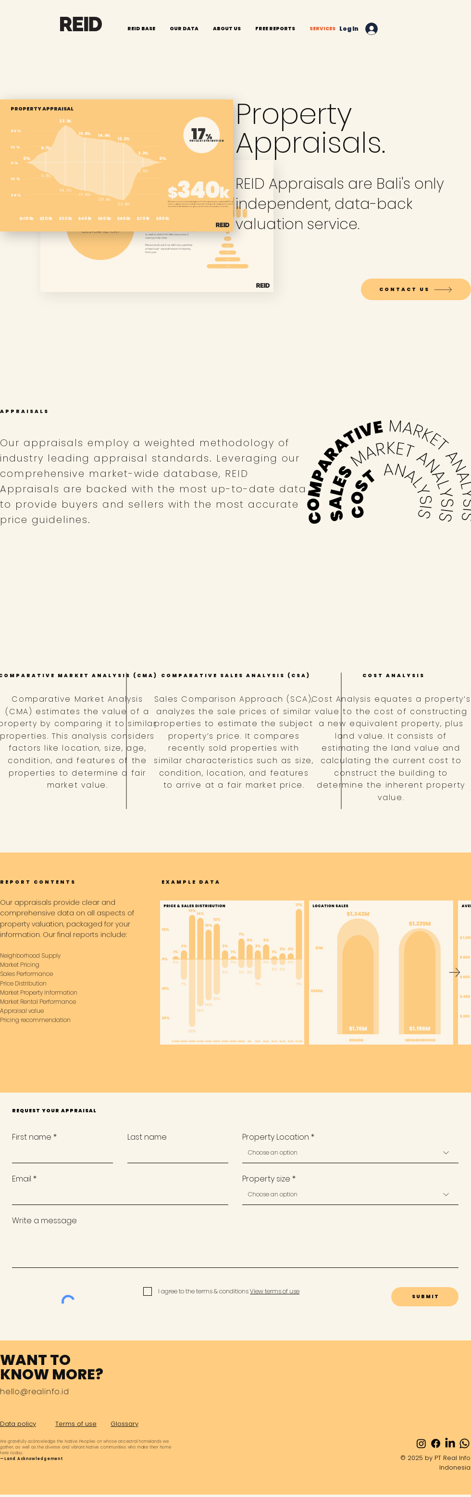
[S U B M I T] (425, 1296)
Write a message (44, 1221)
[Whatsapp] (465, 1443)
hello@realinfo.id (34, 1391)
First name (31, 1137)
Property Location (275, 1137)
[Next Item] (454, 972)
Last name (147, 1137)
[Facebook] (436, 1443)
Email (21, 1179)
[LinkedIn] (450, 1443)
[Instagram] (421, 1443)
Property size (266, 1179)
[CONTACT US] (416, 289)
